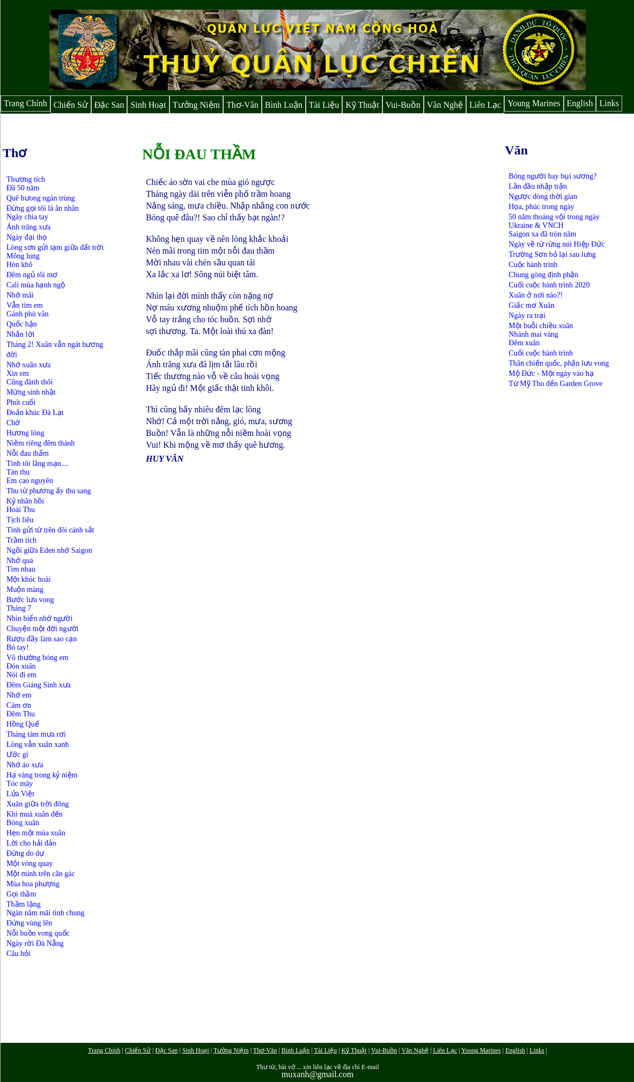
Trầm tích (21, 540)
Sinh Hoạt (148, 104)
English (580, 103)
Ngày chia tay (27, 217)
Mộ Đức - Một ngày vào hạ (550, 373)
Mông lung (23, 256)
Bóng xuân (22, 823)
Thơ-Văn (242, 104)
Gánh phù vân (27, 314)
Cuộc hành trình (532, 265)
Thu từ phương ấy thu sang (48, 491)
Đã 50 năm (22, 188)
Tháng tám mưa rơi (36, 734)
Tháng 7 (18, 608)
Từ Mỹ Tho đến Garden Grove (555, 384)
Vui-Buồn (403, 104)
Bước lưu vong (30, 600)
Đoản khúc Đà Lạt (35, 413)
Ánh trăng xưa (28, 227)
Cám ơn (18, 705)
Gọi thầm (21, 894)
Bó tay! (17, 647)
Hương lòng (25, 433)
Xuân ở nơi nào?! (535, 295)
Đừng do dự (25, 853)
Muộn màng (24, 590)
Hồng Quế (22, 724)
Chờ (13, 423)
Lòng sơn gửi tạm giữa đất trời (55, 247)
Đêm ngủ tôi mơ (31, 275)
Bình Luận (284, 104)
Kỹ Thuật (362, 104)
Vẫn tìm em (24, 305)
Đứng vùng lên (29, 923)
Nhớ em (19, 695)
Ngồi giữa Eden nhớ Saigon (49, 550)
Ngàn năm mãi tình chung (45, 913)
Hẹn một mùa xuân (35, 833)
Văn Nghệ (445, 104)
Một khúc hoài (28, 579)
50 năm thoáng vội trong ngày (553, 217)
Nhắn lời (20, 334)
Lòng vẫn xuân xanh (37, 744)
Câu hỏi (18, 954)
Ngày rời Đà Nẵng (35, 943)
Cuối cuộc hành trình (540, 353)
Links (608, 103)
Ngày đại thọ (26, 237)
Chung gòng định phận (543, 275)
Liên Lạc (485, 104)
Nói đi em (21, 675)
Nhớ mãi (20, 295)
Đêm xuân (524, 343)
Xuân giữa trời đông (37, 804)
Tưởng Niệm (196, 104)
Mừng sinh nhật (31, 392)
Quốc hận (21, 324)
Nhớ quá (19, 561)
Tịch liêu (19, 520)
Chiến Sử (71, 104)
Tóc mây (19, 784)
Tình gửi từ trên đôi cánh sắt (50, 530)
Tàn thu (18, 472)
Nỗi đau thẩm (27, 453)
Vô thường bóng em (37, 658)
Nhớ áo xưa (24, 765)
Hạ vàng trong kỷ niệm (42, 775)
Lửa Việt (20, 794)
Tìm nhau (20, 569)
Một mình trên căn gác (40, 874)
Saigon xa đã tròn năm (542, 234)
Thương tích (25, 179)
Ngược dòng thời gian (542, 196)
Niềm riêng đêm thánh (40, 443)
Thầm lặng (23, 904)
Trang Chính (25, 103)
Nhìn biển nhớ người (39, 618)
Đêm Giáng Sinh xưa (38, 685)
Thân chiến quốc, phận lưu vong (558, 363)
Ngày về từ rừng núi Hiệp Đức (556, 244)
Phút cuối (20, 402)
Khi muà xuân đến (34, 814)
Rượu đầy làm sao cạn (41, 639)
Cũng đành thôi (29, 382)
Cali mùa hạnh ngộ (35, 285)
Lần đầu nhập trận (537, 186)
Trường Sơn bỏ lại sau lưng (551, 254)
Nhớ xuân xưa (28, 365)
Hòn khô (19, 265)
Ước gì (17, 755)
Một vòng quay (29, 863)
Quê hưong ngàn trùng (40, 198)
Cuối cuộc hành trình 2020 (548, 285)
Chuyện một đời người (42, 629)
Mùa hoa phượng (33, 884)
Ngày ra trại (526, 316)
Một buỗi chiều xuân (540, 326)
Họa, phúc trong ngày (541, 207)
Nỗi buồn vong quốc (38, 933)
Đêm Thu (20, 714)
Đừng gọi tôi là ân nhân (42, 208)
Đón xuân (21, 666)
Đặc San (109, 104)
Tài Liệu (324, 104)
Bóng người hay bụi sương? (552, 176)
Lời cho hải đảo (31, 843)
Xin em (17, 373)
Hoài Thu (20, 510)
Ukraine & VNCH (535, 225)
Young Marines (533, 103)
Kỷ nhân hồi (25, 501)
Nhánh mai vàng (533, 334)
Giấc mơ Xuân (531, 305)
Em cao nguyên (29, 481)
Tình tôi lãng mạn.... (37, 464)
